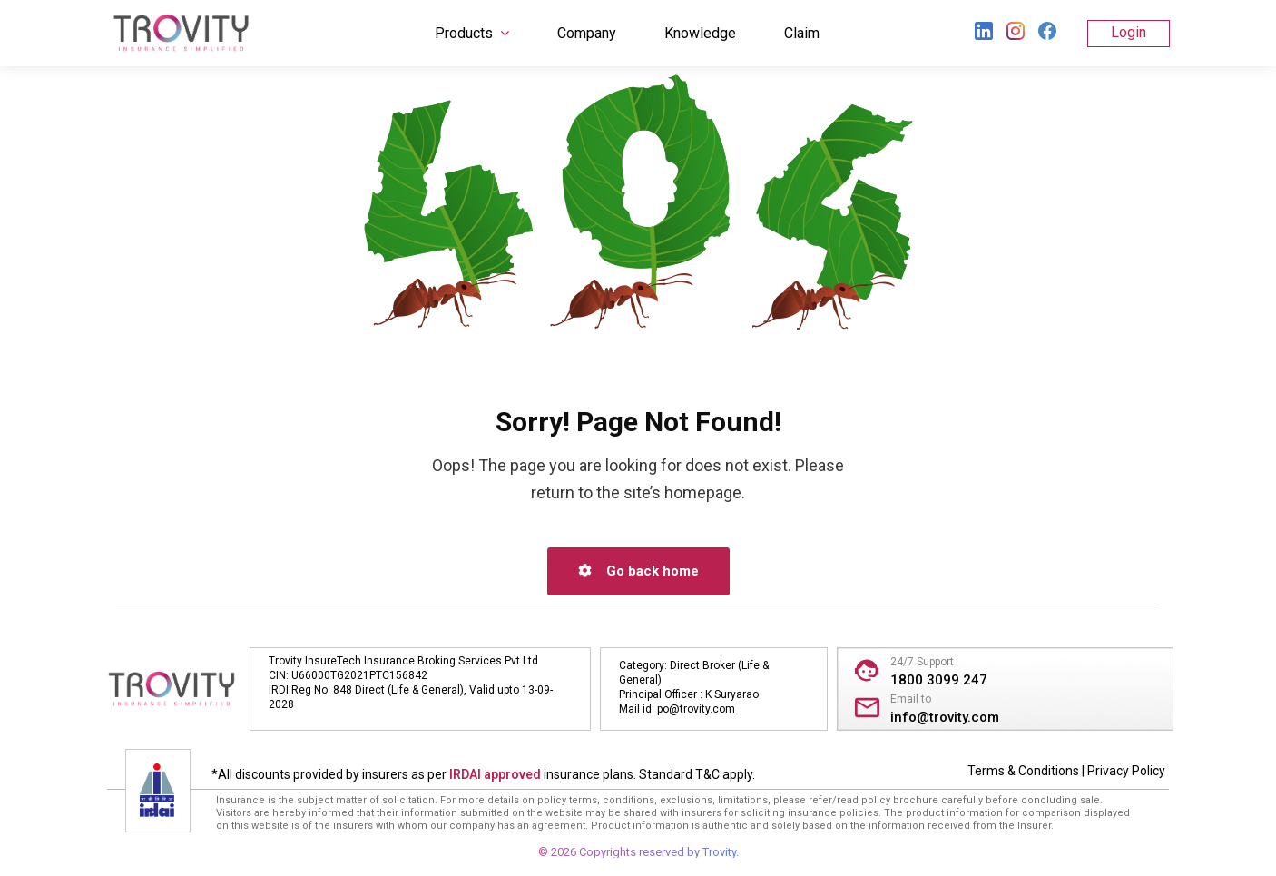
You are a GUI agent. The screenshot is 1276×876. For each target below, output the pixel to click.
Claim (802, 33)
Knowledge (700, 33)
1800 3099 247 (938, 680)
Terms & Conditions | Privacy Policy (1066, 770)
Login (1128, 32)
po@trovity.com (696, 709)
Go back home (638, 571)
